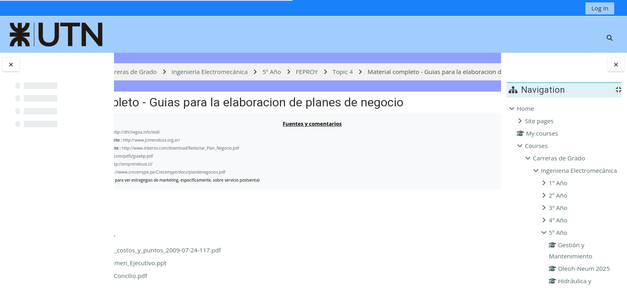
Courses (536, 146)
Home (525, 108)
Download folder (459, 235)
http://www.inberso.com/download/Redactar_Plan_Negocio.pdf (267, 180)
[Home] (56, 34)
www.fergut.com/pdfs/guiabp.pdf (209, 188)
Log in (599, 8)
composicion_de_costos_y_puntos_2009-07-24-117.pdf (232, 282)
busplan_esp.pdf (179, 269)
